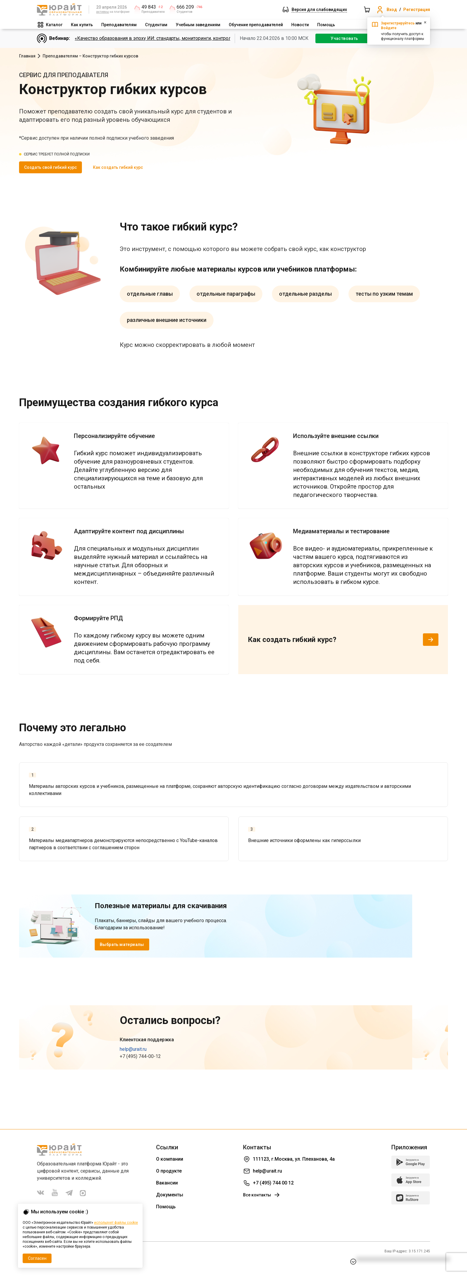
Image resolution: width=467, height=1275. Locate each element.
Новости (300, 24)
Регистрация (416, 9)
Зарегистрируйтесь (398, 23)
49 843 (148, 7)
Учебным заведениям (198, 24)
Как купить (82, 24)
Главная (27, 56)
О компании (169, 1159)
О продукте (169, 1171)
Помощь (326, 24)
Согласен (37, 1258)
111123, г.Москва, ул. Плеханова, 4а (294, 1159)
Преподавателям (119, 24)
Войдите (388, 28)
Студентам (156, 24)
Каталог (54, 24)
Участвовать (344, 38)
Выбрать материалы (122, 944)
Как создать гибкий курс (118, 167)
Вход (392, 9)
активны (102, 11)
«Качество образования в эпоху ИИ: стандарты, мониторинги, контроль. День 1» (164, 38)
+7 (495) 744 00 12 (273, 1183)
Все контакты (262, 1194)
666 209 (185, 7)
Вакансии (167, 1183)
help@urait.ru (133, 1049)
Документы (169, 1195)
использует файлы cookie (116, 1223)
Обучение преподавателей (256, 24)
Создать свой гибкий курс (50, 167)
